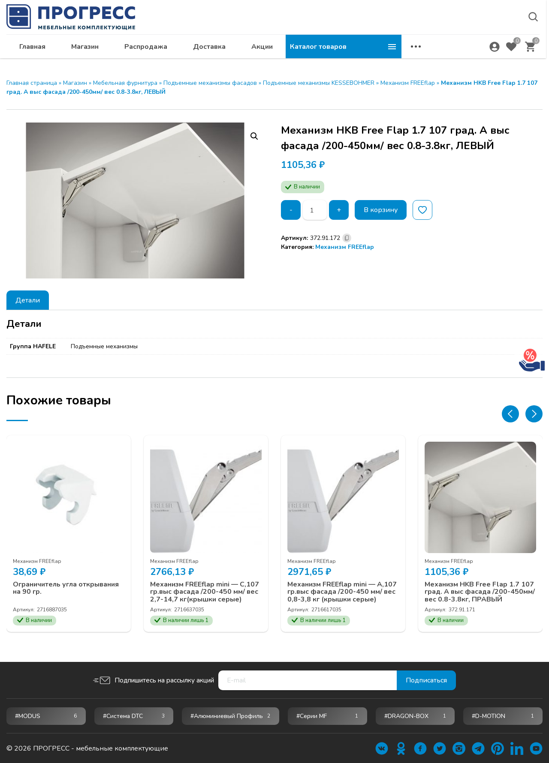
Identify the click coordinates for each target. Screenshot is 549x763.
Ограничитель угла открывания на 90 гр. (66, 588)
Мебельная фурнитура (125, 83)
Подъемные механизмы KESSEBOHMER (318, 83)
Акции (378, 49)
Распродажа (261, 49)
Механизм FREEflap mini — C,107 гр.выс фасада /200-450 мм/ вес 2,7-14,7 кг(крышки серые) (204, 592)
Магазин (200, 49)
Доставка (325, 49)
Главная (148, 49)
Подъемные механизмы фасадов (210, 83)
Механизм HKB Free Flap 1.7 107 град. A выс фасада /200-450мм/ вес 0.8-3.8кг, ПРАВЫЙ (480, 592)
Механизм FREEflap (407, 83)
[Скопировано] (346, 237)
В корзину (381, 210)
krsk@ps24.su (465, 28)
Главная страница (31, 83)
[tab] (27, 300)
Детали (27, 300)
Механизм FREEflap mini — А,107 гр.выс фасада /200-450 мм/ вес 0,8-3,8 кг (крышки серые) (342, 592)
